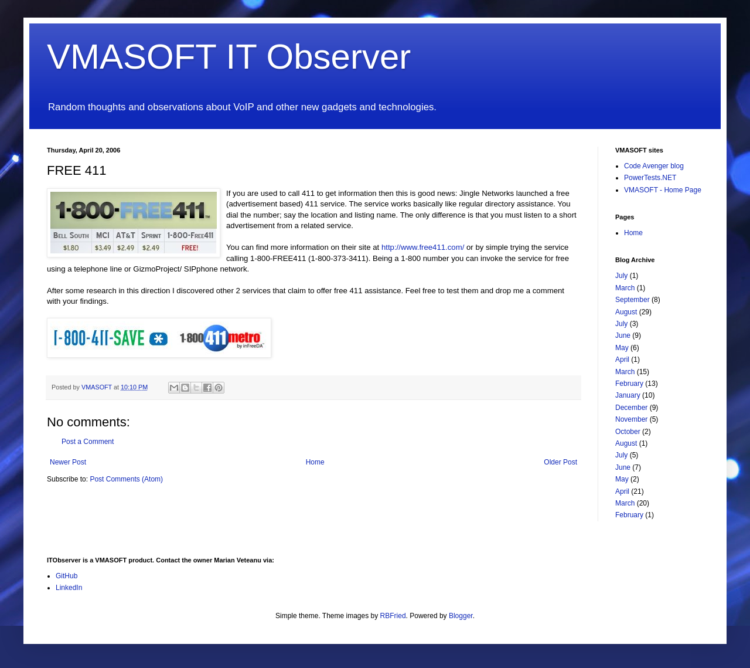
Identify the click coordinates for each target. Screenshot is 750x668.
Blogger (461, 616)
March (625, 288)
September (632, 300)
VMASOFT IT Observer (229, 56)
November (631, 419)
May (622, 348)
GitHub (66, 576)
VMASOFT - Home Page (662, 190)
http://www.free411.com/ (422, 247)
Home (315, 462)
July (621, 276)
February (629, 383)
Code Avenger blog (654, 166)
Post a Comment (88, 442)
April (622, 359)
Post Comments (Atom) (126, 479)
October (627, 432)
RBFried (393, 616)
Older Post (560, 462)
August (626, 312)
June (622, 335)
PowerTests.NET (650, 178)
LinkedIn (69, 588)
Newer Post (68, 462)
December (631, 407)
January (627, 395)
